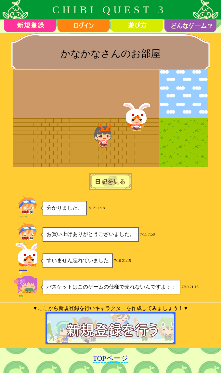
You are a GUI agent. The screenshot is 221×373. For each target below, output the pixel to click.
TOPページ (110, 358)
